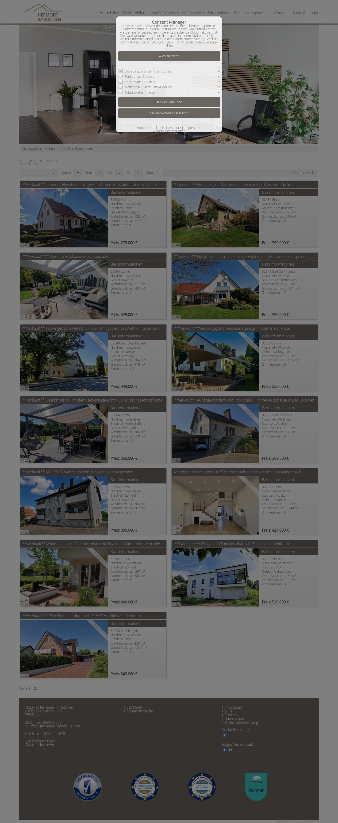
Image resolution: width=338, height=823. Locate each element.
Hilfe (168, 45)
